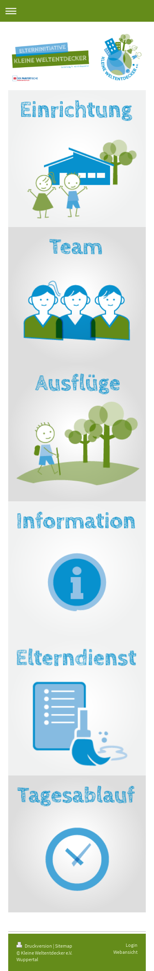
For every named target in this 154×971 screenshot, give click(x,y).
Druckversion (34, 946)
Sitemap (63, 946)
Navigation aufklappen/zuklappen (77, 11)
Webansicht (125, 952)
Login (132, 945)
